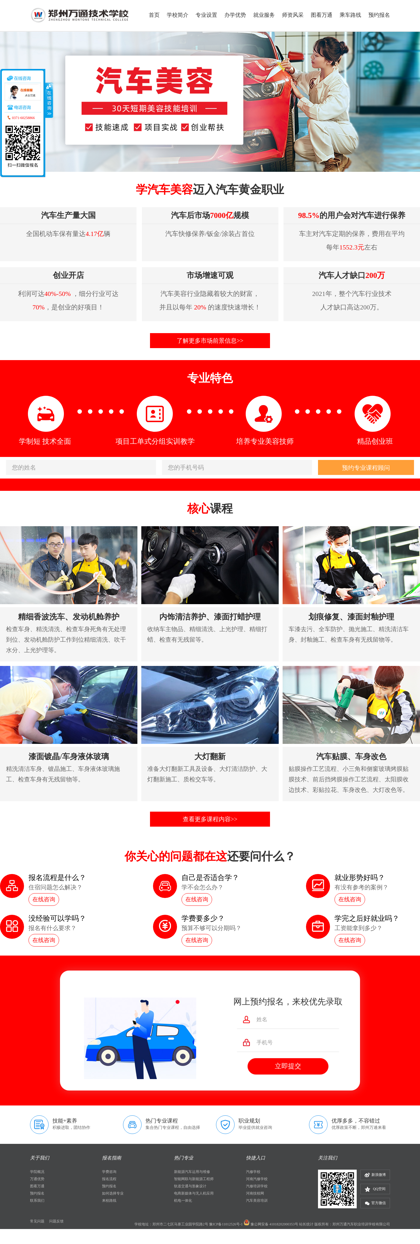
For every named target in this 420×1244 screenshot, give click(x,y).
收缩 (49, 100)
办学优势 (235, 15)
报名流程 (109, 1179)
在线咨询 (43, 899)
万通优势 (37, 1179)
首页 (154, 15)
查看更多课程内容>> (210, 819)
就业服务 (264, 15)
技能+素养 (64, 1121)
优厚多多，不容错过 (356, 1121)
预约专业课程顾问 (366, 467)
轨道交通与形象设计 (190, 1186)
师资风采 (293, 15)
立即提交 (288, 1066)
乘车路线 (350, 15)
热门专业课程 (162, 1121)
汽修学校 (253, 1172)
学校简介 (177, 15)
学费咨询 (109, 1172)
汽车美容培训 (257, 1200)
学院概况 (37, 1172)
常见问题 (37, 1221)
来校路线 (109, 1200)
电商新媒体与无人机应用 (194, 1193)
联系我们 (37, 1200)
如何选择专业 (113, 1193)
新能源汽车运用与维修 (192, 1172)
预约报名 (379, 15)
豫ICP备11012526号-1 (226, 1224)
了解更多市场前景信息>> (210, 340)
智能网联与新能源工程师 (194, 1179)
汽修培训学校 (257, 1186)
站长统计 (306, 1224)
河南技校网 (255, 1193)
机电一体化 (183, 1200)
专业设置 (206, 15)
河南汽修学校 (257, 1179)
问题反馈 (56, 1221)
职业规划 (249, 1121)
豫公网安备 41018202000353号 (274, 1224)
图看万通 (321, 15)
